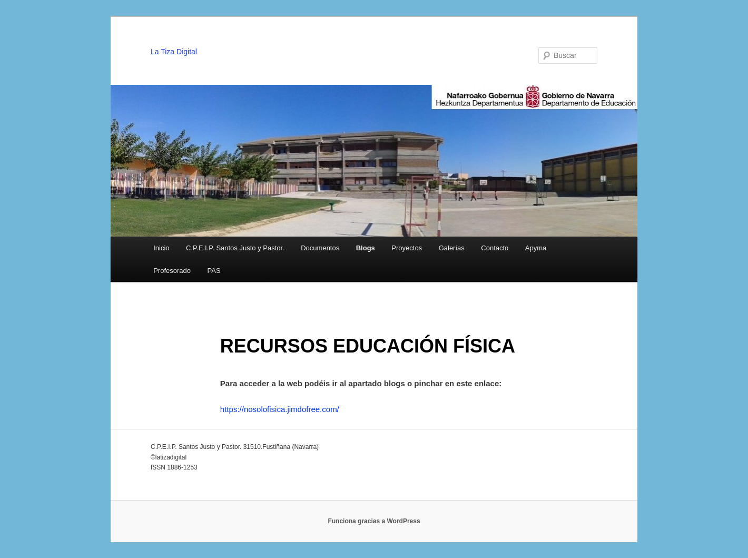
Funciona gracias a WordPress (374, 521)
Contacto (494, 248)
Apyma (535, 248)
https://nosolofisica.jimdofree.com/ (279, 409)
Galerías (452, 248)
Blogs (365, 248)
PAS (214, 271)
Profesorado (172, 271)
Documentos (320, 248)
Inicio (161, 248)
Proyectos (406, 248)
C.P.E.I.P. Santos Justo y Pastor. (235, 248)
